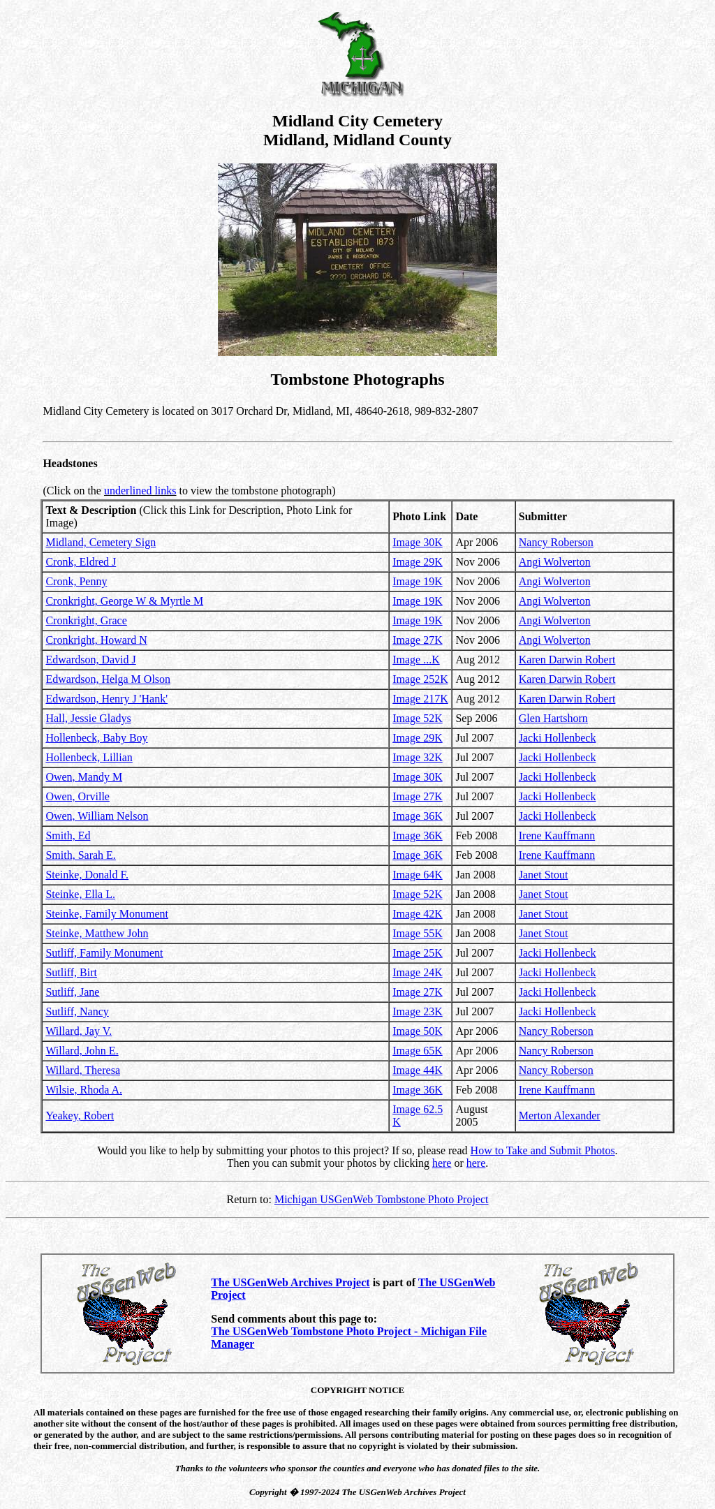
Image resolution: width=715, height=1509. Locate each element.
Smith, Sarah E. (80, 855)
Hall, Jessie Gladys (88, 718)
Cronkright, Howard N (96, 640)
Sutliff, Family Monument (104, 953)
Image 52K (417, 718)
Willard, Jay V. (78, 1031)
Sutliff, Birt (71, 972)
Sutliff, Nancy (76, 1011)
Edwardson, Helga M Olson (107, 679)
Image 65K (417, 1051)
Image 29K (417, 562)
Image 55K (417, 933)
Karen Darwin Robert (567, 659)
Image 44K (417, 1070)
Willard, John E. (81, 1051)
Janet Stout (543, 875)
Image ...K (416, 659)
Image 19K (417, 581)
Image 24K (417, 972)
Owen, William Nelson (96, 816)
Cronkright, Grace (85, 620)
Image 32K (417, 757)
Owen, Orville (77, 796)
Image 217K (420, 699)
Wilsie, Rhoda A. (83, 1090)
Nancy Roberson (556, 542)
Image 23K (417, 1011)
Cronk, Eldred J (80, 562)
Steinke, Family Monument (106, 914)
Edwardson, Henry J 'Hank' (106, 699)
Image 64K (417, 875)
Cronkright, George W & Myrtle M (124, 601)
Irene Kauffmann (557, 835)
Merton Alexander (559, 1115)
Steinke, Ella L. (80, 894)
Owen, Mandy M (83, 777)
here (442, 1163)
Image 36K (417, 816)
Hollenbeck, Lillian (88, 757)
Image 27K (417, 640)
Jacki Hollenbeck (557, 738)
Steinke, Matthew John (96, 933)
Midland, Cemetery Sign (100, 542)
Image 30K (417, 542)
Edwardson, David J (90, 659)
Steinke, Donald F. (86, 875)
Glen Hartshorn (553, 718)
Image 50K (417, 1031)
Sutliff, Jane (72, 992)
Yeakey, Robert (79, 1115)
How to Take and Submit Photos (543, 1150)
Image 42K (417, 914)
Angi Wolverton (555, 562)
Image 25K (417, 953)
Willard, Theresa (82, 1070)
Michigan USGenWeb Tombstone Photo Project (381, 1199)
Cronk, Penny (76, 581)
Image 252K (420, 679)
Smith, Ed (67, 835)
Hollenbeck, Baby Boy (96, 738)
